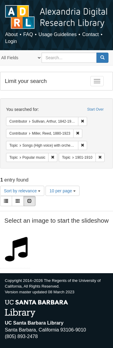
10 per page (62, 190)
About (11, 34)
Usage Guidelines (58, 34)
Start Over (95, 109)
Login (11, 41)
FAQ (28, 34)
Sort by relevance (22, 190)
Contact (90, 34)
